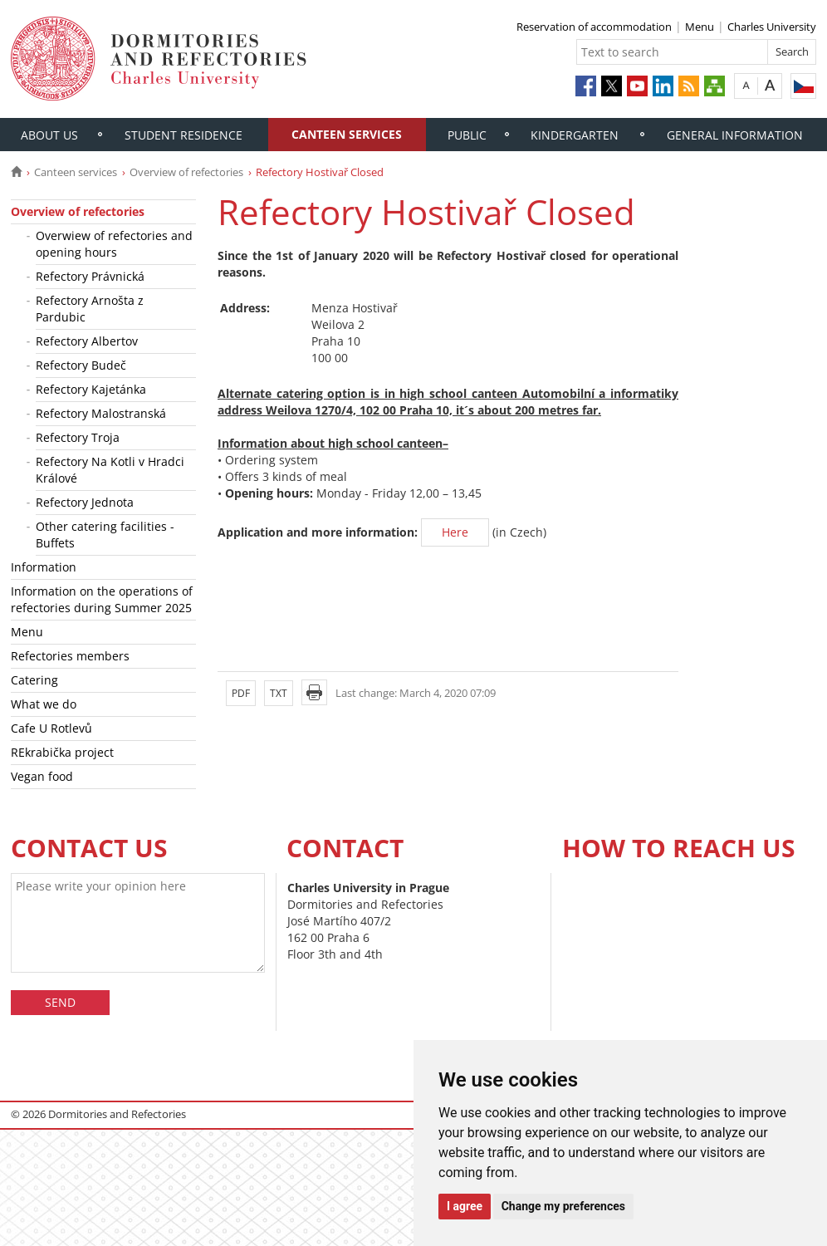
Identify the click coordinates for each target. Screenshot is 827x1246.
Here (455, 532)
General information (735, 135)
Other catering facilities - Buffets (105, 534)
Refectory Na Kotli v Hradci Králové (110, 470)
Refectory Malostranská (101, 413)
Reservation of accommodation (594, 26)
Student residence (183, 135)
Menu (699, 26)
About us (49, 135)
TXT (278, 693)
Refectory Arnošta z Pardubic (90, 308)
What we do (43, 704)
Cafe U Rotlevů (51, 728)
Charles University (771, 26)
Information (43, 567)
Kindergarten (575, 135)
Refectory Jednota (85, 502)
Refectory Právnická (90, 276)
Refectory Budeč (81, 365)
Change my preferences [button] (563, 1206)
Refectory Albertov (87, 341)
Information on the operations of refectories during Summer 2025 (102, 599)
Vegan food (42, 776)
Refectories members (70, 656)
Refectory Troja (78, 437)
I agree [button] (464, 1206)
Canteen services (346, 134)
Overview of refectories (186, 171)
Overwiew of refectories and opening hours (114, 244)
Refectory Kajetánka (91, 389)
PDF (241, 693)
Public (467, 135)
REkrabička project (62, 752)
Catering (34, 680)
